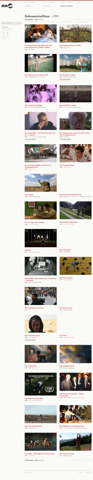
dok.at (26, 2)
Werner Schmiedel (79, 397)
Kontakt (32, 2)
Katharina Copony (33, 137)
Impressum (89, 472)
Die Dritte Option (66, 278)
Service (52, 2)
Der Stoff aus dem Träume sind (36, 75)
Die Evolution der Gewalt (34, 308)
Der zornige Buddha (67, 165)
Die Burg (28, 250)
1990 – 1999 (5, 34)
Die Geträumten (31, 366)
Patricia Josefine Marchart (35, 400)
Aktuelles (28, 6)
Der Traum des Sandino (33, 105)
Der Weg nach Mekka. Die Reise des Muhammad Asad (38, 166)
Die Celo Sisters (65, 250)
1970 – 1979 (5, 31)
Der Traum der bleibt (67, 75)
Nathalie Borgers (33, 337)
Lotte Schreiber (41, 77)
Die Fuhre (63, 335)
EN (91, 2)
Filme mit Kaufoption (8, 29)
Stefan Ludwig (67, 167)
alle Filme (5, 27)
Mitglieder (46, 6)
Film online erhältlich (65, 79)
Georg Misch (67, 107)
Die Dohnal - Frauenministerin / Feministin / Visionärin (40, 279)
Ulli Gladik (31, 455)
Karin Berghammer (74, 196)
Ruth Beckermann (33, 367)
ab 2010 (4, 38)
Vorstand (45, 2)
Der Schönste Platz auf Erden (70, 45)
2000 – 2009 (5, 36)
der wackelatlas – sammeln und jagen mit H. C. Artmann (40, 134)
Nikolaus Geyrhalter (69, 224)
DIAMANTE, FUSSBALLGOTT (70, 195)
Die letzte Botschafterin (33, 426)
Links (79, 2)
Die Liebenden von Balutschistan (72, 426)
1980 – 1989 (5, 33)
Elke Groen (66, 47)
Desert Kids (29, 195)
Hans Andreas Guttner (34, 252)
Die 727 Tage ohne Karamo (35, 222)
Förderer (63, 2)
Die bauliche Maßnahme (69, 222)
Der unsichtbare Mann (68, 105)
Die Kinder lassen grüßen (34, 398)
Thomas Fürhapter (68, 279)
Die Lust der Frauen (67, 454)
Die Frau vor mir (66, 308)
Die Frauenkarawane (32, 335)
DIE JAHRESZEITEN (67, 366)
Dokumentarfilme (67, 6)
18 (89, 19)
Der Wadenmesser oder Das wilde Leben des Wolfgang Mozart (74, 134)
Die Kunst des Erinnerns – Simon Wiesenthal (72, 395)
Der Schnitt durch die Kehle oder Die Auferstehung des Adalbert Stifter (38, 46)
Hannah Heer (70, 397)
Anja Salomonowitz (34, 224)
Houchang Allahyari (69, 428)
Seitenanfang (28, 472)
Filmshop (69, 2)
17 (87, 19)
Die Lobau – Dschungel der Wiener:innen (40, 454)
